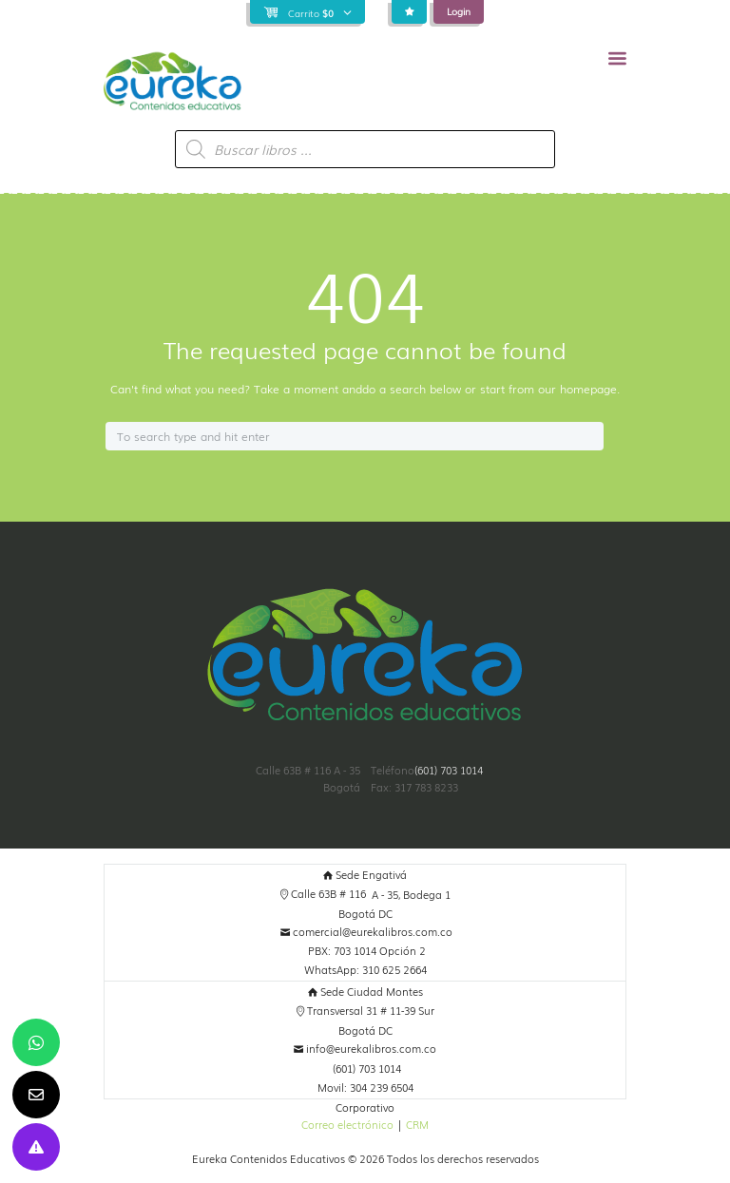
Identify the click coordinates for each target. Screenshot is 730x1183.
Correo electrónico (347, 1124)
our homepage (577, 388)
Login (459, 11)
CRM (417, 1124)
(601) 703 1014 (448, 770)
